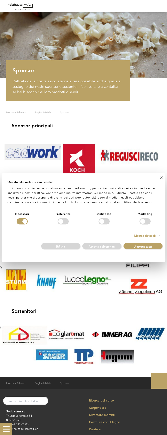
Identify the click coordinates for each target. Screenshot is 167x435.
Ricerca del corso (99, 400)
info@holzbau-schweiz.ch (22, 429)
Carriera (92, 429)
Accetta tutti (143, 246)
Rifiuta (60, 246)
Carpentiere (95, 408)
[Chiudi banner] (161, 177)
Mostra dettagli (145, 235)
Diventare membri (99, 415)
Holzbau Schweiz (16, 112)
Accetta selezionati (102, 246)
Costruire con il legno (102, 422)
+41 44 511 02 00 (17, 424)
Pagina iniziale (43, 112)
